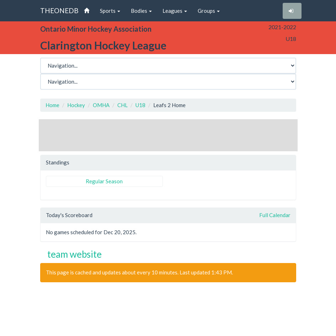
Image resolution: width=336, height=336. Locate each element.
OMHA (101, 105)
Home (52, 105)
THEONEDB (59, 10)
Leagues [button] (174, 10)
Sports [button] (110, 10)
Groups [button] (209, 10)
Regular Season (104, 181)
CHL (122, 105)
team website (74, 254)
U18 (140, 105)
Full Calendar (274, 215)
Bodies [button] (141, 10)
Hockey (76, 105)
